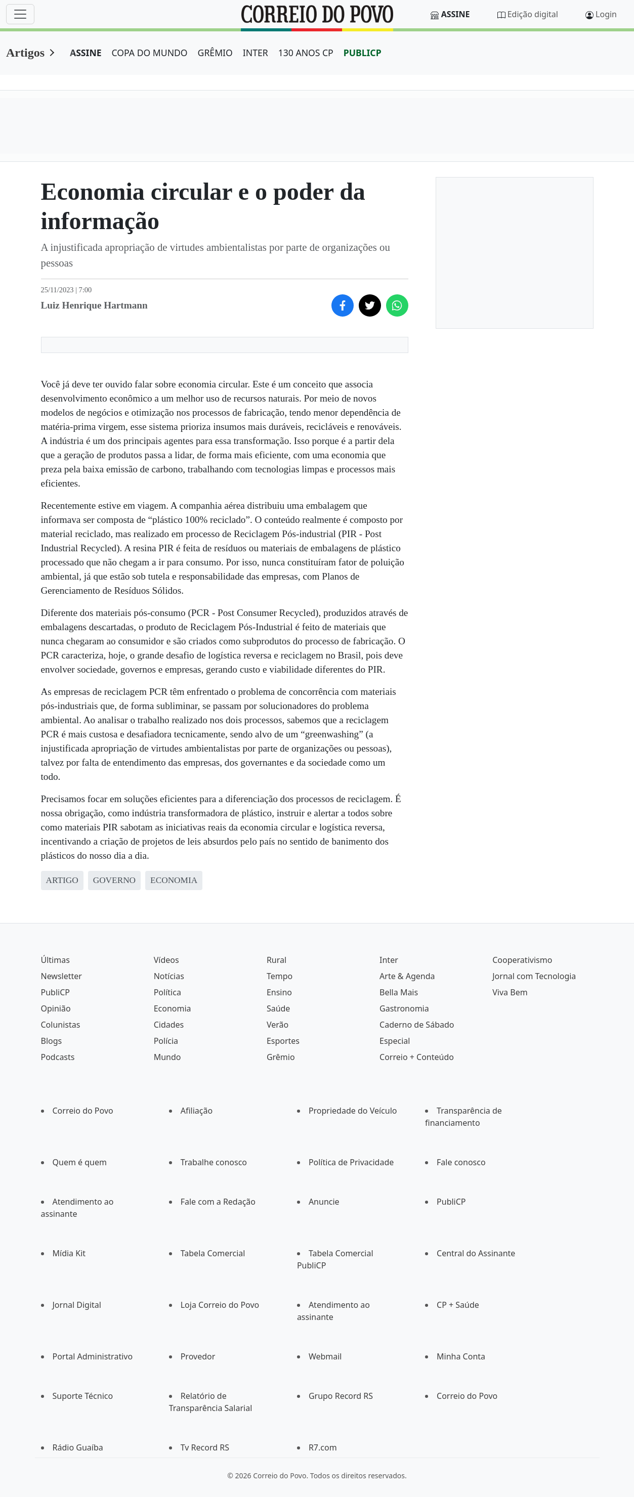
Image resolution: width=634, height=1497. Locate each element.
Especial (394, 1040)
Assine (455, 14)
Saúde (278, 1008)
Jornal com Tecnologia (534, 976)
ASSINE (86, 53)
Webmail (325, 1356)
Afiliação (197, 1110)
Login (606, 14)
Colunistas (60, 1024)
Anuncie (324, 1201)
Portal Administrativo (93, 1356)
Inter (388, 959)
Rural (276, 959)
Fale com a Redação (218, 1201)
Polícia (166, 1040)
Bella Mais (398, 992)
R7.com (323, 1447)
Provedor (198, 1356)
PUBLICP (363, 53)
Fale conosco (461, 1162)
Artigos (25, 52)
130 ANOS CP (305, 53)
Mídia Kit (69, 1253)
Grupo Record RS (341, 1395)
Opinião (56, 1008)
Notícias (169, 976)
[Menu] (20, 14)
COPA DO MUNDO (150, 53)
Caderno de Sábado (416, 1024)
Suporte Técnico (83, 1395)
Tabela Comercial (213, 1253)
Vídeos (166, 959)
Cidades (169, 1024)
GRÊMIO (215, 53)
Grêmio (281, 1057)
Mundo (167, 1057)
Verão (277, 1024)
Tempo (279, 976)
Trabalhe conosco (214, 1162)
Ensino (279, 992)
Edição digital (533, 14)
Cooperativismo (522, 959)
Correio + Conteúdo (416, 1057)
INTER (255, 53)
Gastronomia (404, 1008)
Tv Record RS (205, 1447)
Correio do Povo (83, 1110)
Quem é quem (80, 1162)
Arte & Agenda (407, 976)
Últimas (55, 959)
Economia (172, 1008)
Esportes (283, 1040)
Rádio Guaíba (78, 1447)
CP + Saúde (458, 1304)
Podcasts (58, 1057)
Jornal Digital (77, 1304)
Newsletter (61, 976)
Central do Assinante (476, 1253)
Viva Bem (509, 992)
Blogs (51, 1040)
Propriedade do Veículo (353, 1110)
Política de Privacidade (351, 1162)
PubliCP (55, 992)
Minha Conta (461, 1356)
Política (167, 992)
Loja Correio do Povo (220, 1304)
